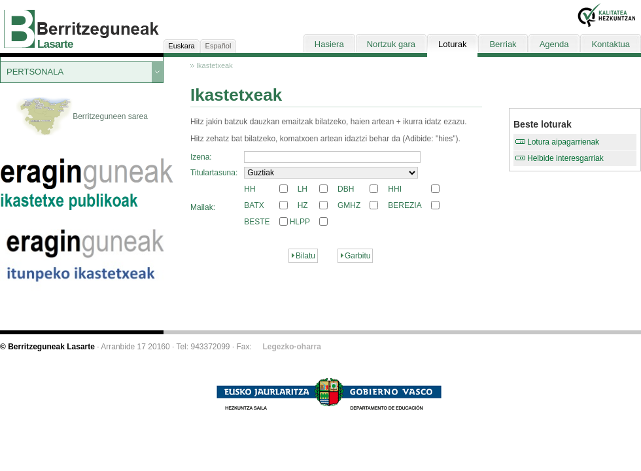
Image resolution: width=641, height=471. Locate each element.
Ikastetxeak (214, 65)
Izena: (201, 157)
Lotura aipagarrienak (563, 142)
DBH (346, 189)
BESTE (256, 221)
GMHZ (349, 205)
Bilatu (305, 255)
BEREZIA (404, 205)
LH (302, 189)
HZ (303, 205)
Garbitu (357, 255)
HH (249, 189)
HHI (395, 189)
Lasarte (55, 44)
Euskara (181, 46)
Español (218, 46)
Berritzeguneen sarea (82, 117)
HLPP (300, 221)
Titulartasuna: (213, 172)
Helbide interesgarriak (565, 158)
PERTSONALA (35, 72)
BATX (254, 205)
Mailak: (202, 207)
